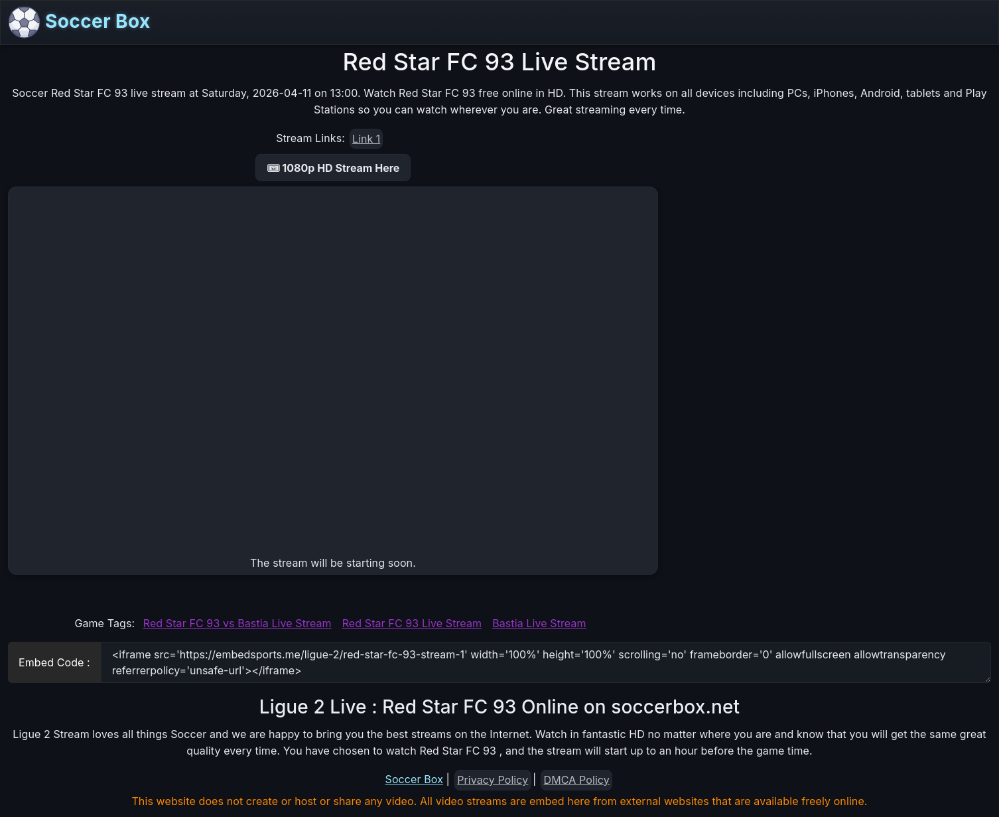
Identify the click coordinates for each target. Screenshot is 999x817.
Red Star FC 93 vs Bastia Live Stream (237, 623)
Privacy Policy (492, 779)
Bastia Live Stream (539, 623)
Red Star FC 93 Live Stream (412, 623)
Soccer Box (80, 22)
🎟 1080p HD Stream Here (333, 168)
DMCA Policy (577, 779)
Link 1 (366, 138)
